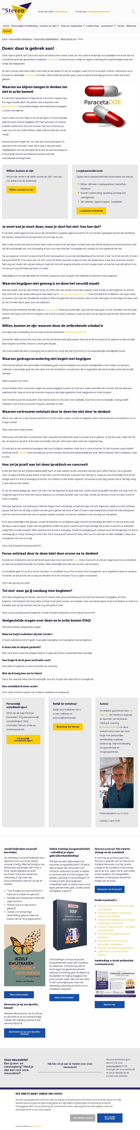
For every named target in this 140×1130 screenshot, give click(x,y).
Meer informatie (19, 994)
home (4, 39)
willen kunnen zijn (68, 39)
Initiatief (23, 452)
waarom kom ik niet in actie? (73, 294)
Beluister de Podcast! (109, 889)
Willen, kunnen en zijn (21, 189)
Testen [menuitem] (120, 26)
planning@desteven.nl (98, 12)
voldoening (30, 75)
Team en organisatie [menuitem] (71, 26)
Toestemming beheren (83, 1118)
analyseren (52, 59)
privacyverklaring (113, 1066)
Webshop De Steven (67, 726)
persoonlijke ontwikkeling (20, 39)
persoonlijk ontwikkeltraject (46, 39)
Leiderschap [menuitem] (92, 26)
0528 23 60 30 (60, 12)
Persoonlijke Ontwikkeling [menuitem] (24, 26)
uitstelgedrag (51, 309)
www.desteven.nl (109, 727)
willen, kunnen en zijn (75, 332)
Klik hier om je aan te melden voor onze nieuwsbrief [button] (70, 1065)
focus (76, 560)
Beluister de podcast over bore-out (115, 948)
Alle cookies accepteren (109, 1118)
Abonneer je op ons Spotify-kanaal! (24, 1033)
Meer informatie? (64, 997)
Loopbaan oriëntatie (91, 211)
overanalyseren (10, 106)
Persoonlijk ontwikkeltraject (23, 739)
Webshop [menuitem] (131, 26)
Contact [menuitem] (7, 31)
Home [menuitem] (6, 26)
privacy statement (37, 1126)
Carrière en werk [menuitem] (48, 26)
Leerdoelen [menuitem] (107, 26)
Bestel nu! (109, 1004)
